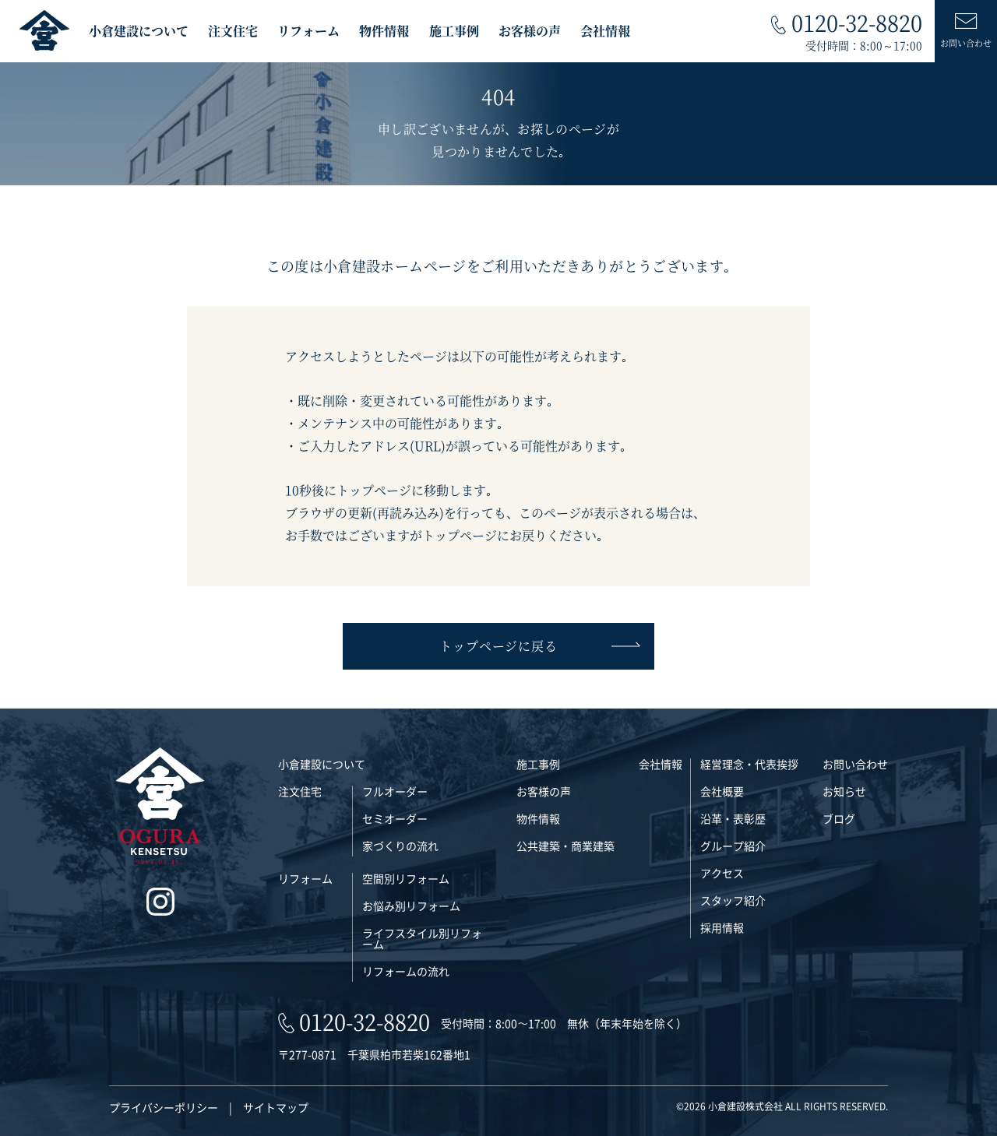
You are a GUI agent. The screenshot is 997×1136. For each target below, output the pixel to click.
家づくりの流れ (400, 845)
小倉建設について (138, 31)
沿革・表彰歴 (733, 818)
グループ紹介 (733, 845)
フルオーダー (395, 791)
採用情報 (722, 927)
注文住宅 (233, 31)
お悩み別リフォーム (411, 905)
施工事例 (454, 31)
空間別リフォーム (405, 878)
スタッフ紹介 (733, 900)
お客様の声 (529, 31)
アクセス (722, 873)
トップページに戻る (539, 646)
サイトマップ (275, 1107)
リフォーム (308, 31)
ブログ (839, 818)
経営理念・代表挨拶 (749, 764)
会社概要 (722, 791)
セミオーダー (395, 818)
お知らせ (844, 791)
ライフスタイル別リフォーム (422, 938)
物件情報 (384, 31)
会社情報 (605, 31)
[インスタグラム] (160, 902)
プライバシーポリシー (163, 1107)
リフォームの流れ (405, 971)
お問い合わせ (855, 764)
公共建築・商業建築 (565, 845)
